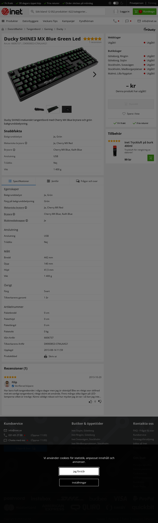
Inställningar (79, 482)
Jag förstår (79, 471)
